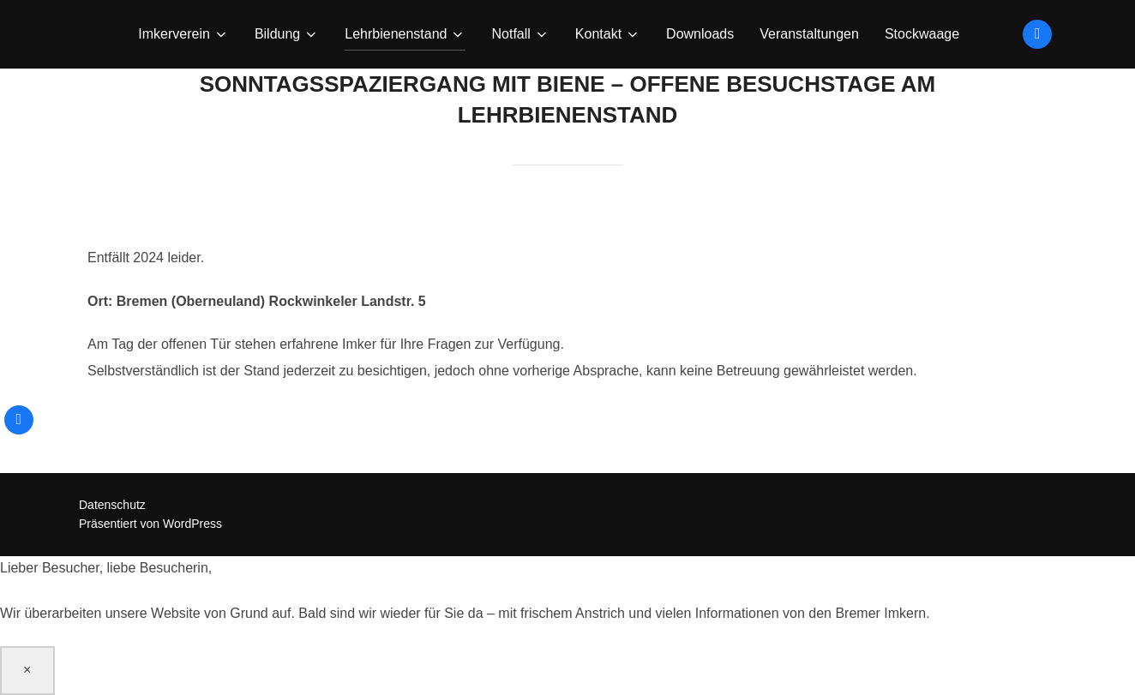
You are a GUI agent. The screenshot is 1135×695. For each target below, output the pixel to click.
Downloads (700, 34)
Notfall (520, 34)
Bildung (287, 34)
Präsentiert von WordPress (150, 523)
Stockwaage (922, 34)
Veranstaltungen (809, 34)
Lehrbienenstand (405, 34)
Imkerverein (183, 34)
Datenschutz (112, 505)
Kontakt (607, 34)
